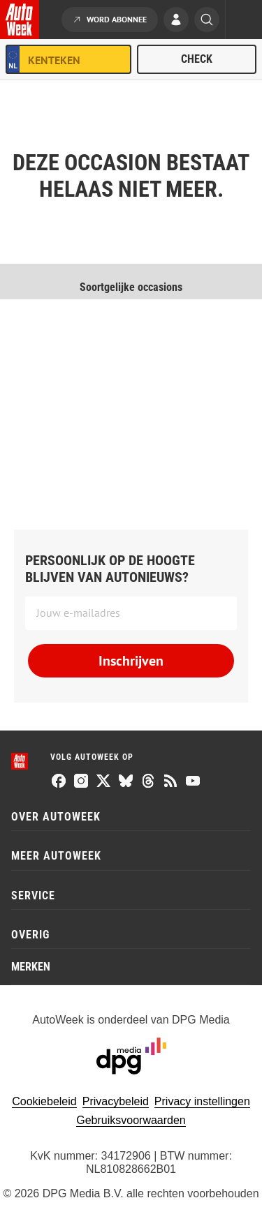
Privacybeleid (115, 1101)
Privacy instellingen (202, 1101)
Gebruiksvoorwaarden (131, 1120)
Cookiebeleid (44, 1101)
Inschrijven (131, 661)
